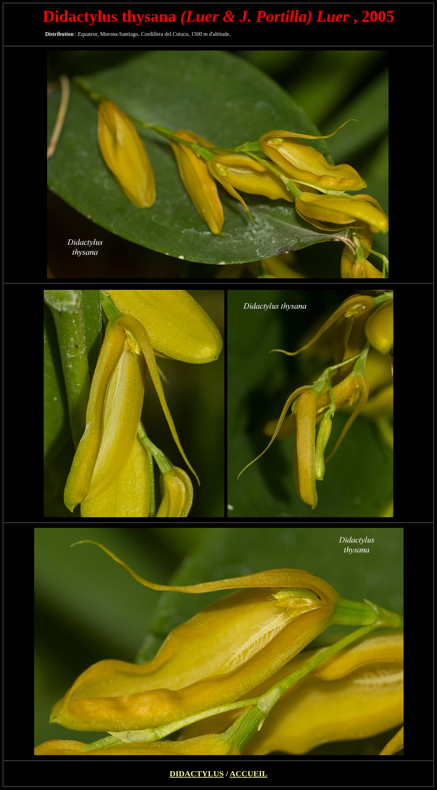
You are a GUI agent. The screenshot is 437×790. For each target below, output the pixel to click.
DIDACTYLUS (197, 773)
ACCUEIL (249, 773)
